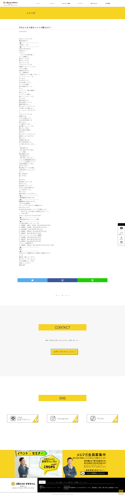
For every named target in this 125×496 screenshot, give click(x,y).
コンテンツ (52, 3)
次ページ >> (67, 295)
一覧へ (62, 295)
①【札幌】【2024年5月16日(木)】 (30, 237)
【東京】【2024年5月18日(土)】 (30, 239)
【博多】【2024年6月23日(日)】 (30, 241)
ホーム (38, 3)
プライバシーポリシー (83, 482)
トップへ (121, 493)
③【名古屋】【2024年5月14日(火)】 (31, 229)
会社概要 (107, 3)
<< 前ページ (57, 295)
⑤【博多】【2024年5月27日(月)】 (30, 233)
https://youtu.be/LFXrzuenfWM (30, 215)
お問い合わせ (93, 3)
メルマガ (80, 3)
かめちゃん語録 (66, 3)
